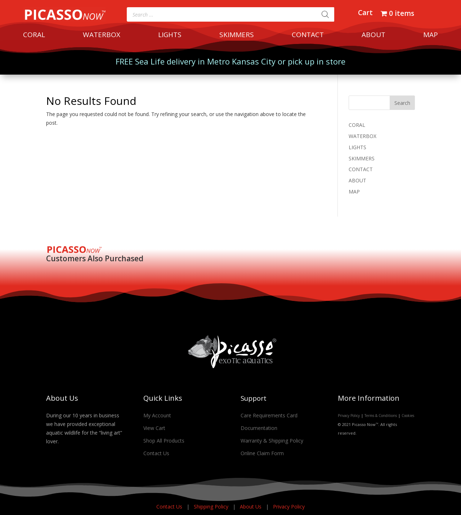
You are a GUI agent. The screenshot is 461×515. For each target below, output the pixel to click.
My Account (157, 415)
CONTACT (308, 35)
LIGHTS (170, 35)
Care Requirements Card (269, 415)
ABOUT (373, 35)
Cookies (408, 415)
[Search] (325, 14)
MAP (430, 35)
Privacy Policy (349, 415)
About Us (251, 506)
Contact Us (156, 453)
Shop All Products (163, 440)
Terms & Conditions (380, 415)
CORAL (34, 35)
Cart (365, 13)
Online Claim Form (262, 453)
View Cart (154, 428)
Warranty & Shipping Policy (272, 440)
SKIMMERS (236, 35)
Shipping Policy (212, 506)
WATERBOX (101, 35)
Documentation (259, 428)
